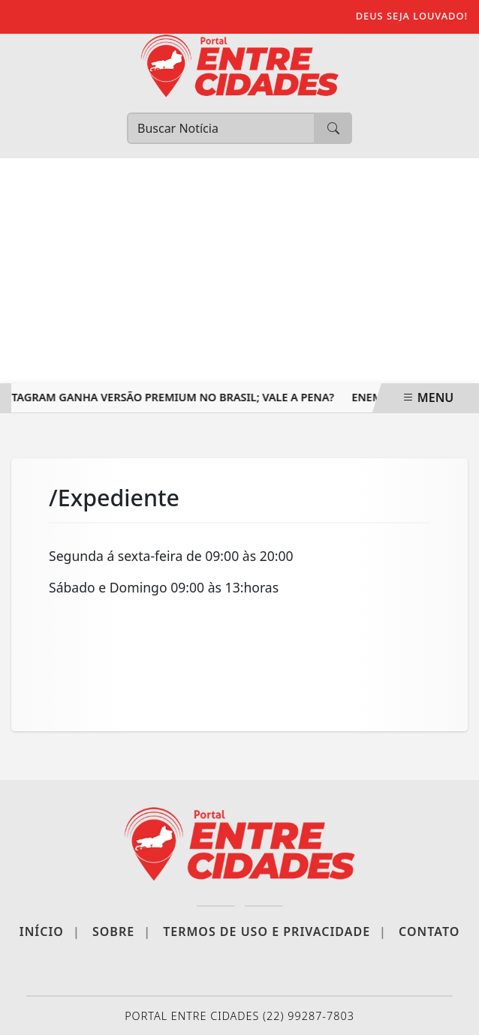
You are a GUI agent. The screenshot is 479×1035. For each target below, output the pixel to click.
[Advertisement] (239, 271)
